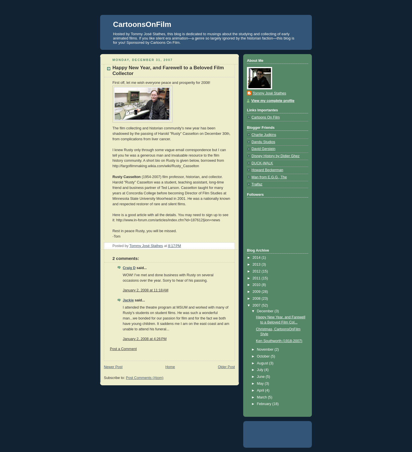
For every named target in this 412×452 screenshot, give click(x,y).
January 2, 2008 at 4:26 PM (145, 339)
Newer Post (113, 367)
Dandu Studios (263, 142)
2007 (257, 305)
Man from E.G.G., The (269, 177)
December (266, 311)
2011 (257, 278)
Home (170, 367)
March (262, 397)
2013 (257, 264)
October (264, 356)
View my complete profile (272, 101)
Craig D (129, 268)
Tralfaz (256, 184)
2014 (257, 258)
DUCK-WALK (262, 163)
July (260, 370)
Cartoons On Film (265, 117)
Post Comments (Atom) (144, 378)
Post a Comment (123, 349)
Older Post (226, 367)
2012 (257, 271)
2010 (257, 285)
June (261, 377)
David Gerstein (263, 149)
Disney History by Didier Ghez (275, 156)
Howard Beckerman (267, 170)
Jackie (128, 300)
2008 (257, 299)
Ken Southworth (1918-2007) (279, 341)
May (261, 384)
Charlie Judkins (263, 135)
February (264, 404)
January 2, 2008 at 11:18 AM (145, 290)
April (261, 390)
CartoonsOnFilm (142, 24)
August (263, 363)
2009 (257, 292)
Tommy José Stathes (269, 93)
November (266, 350)
